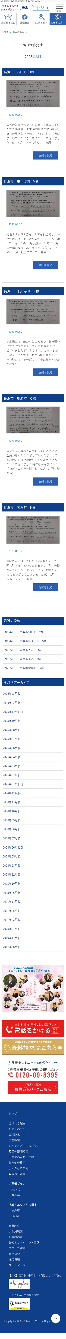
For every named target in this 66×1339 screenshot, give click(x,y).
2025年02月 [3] (12, 775)
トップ (13, 1113)
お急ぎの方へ (17, 1129)
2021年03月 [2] (12, 919)
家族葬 (15, 1195)
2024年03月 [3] (12, 865)
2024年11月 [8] (12, 802)
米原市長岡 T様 (30, 659)
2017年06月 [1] (12, 947)
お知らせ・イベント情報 (24, 1242)
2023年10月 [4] (12, 883)
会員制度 (14, 1225)
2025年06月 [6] (12, 748)
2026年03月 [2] (12, 693)
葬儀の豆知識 (17, 1174)
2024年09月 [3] (12, 820)
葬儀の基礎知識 (18, 1151)
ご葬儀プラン (17, 1183)
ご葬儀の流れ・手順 (21, 1157)
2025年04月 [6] (12, 757)
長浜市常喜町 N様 (32, 668)
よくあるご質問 (18, 1168)
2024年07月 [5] (12, 838)
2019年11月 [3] (12, 938)
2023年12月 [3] (12, 874)
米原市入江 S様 (30, 650)
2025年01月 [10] (13, 784)
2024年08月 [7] (12, 829)
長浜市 (15, 1210)
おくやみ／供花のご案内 (24, 1146)
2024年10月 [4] (12, 811)
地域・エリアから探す (23, 1204)
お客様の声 (18, 32)
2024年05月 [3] (12, 856)
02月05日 (8, 650)
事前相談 (14, 1140)
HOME (5, 32)
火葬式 (15, 1189)
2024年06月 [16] (13, 847)
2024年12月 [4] (12, 793)
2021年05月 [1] (12, 911)
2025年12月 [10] (13, 712)
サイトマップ (17, 1265)
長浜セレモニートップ (39, 8)
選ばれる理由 (17, 1123)
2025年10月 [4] (12, 720)
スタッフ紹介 (17, 1248)
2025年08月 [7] (12, 730)
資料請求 (14, 1134)
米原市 (15, 1216)
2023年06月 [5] (12, 892)
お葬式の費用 (17, 1162)
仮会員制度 (16, 1231)
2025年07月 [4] (12, 739)
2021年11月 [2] (12, 901)
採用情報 (14, 1259)
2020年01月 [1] (12, 929)
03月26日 (8, 632)
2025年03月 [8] (12, 766)
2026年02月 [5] (12, 702)
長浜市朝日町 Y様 (31, 632)
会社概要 (14, 1254)
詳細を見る (46, 155)
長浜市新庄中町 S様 (33, 641)
